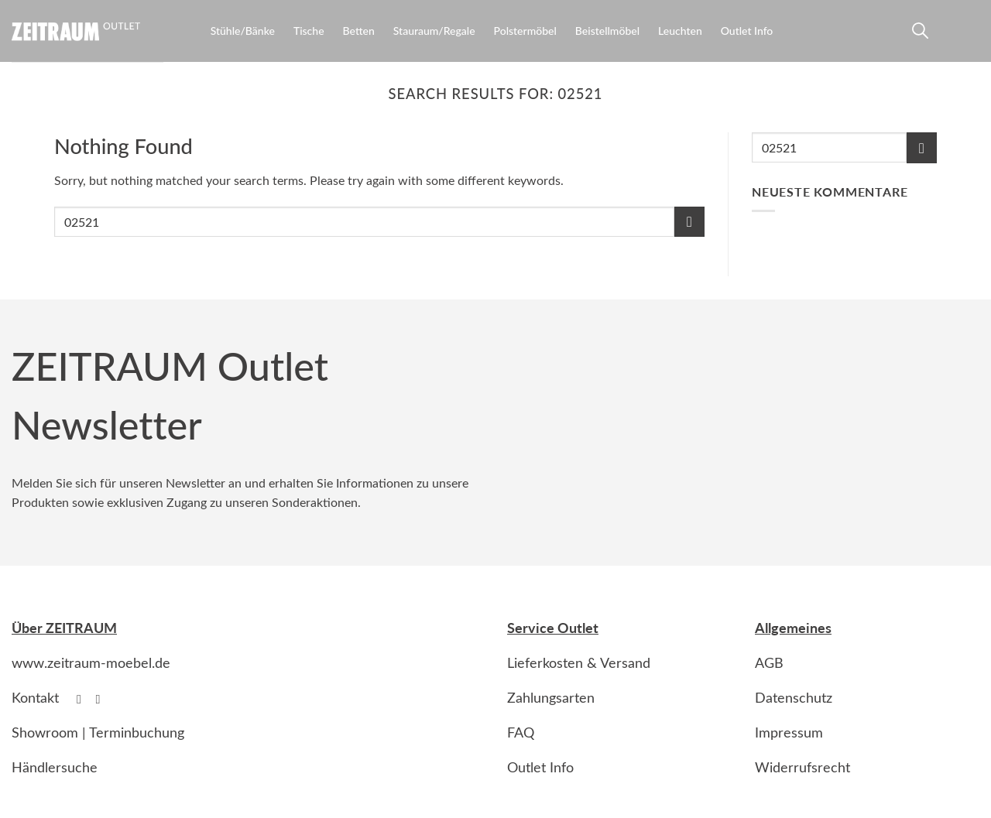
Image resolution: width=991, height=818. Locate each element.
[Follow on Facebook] (83, 699)
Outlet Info (747, 30)
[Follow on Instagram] (102, 699)
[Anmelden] (947, 34)
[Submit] (689, 222)
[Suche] (918, 34)
